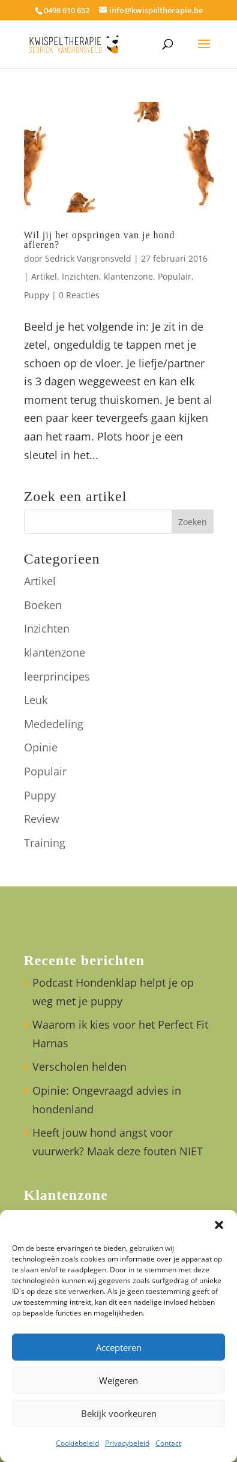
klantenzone (128, 276)
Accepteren (119, 1347)
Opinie (41, 747)
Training (44, 842)
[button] (219, 1225)
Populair (174, 276)
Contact (168, 1443)
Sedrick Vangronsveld (88, 258)
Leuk (35, 700)
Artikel (44, 276)
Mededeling (53, 724)
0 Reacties (79, 295)
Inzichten (80, 276)
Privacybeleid (127, 1443)
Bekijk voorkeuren (119, 1413)
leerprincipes (57, 676)
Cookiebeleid (77, 1443)
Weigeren (118, 1380)
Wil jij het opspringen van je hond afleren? (99, 240)
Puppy (36, 295)
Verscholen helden (79, 1066)
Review (41, 818)
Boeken (43, 605)
